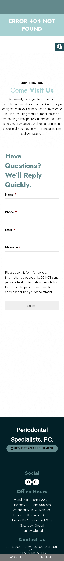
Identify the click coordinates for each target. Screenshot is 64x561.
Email (10, 230)
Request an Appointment (32, 448)
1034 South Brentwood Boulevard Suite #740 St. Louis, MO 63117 (32, 550)
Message (12, 247)
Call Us (16, 557)
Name (10, 194)
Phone (11, 212)
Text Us (48, 557)
